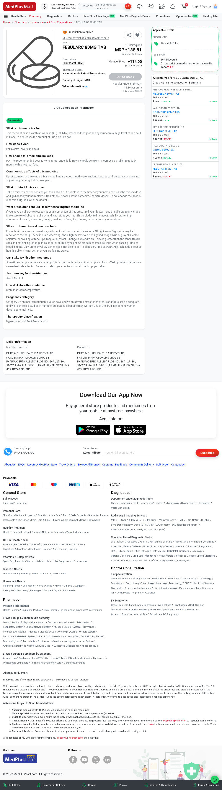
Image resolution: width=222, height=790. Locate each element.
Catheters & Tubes (55, 658)
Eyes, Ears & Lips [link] (40, 520)
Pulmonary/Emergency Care (46, 662)
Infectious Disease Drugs (42, 631)
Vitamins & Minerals (49, 636)
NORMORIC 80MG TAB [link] (166, 112)
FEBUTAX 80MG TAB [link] (165, 168)
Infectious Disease (185, 555)
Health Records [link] (11, 610)
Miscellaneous (90, 645)
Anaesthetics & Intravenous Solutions (43, 641)
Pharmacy (35, 16)
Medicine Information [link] (16, 605)
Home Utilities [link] (44, 585)
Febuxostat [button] (14, 120)
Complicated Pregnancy (130, 592)
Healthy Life (210, 16)
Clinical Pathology (120, 503)
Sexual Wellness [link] (97, 515)
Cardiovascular (27, 658)
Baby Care (21, 503)
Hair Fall (168, 609)
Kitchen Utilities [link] (63, 585)
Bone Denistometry (121, 524)
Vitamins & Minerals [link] (37, 561)
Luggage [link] (79, 585)
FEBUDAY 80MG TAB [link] (165, 131)
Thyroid (198, 541)
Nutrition (67, 636)
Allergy (188, 541)
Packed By (83, 347)
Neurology (161, 583)
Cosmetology (117, 588)
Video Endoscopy (120, 529)
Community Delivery (141, 464)
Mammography (167, 520)
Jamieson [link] (81, 561)
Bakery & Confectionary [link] (15, 590)
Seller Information (75, 86)
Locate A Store (42, 464)
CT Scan (122, 520)
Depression (150, 605)
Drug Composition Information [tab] (74, 107)
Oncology (63, 631)
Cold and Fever (133, 605)
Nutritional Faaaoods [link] (53, 532)
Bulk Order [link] (14, 785)
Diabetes (136, 546)
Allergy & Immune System (79, 641)
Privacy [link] (123, 785)
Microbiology (172, 503)
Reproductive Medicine (139, 588)
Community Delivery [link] (54, 785)
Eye (76, 636)
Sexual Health (157, 614)
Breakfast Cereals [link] (30, 532)
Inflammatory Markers (163, 560)
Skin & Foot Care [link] (74, 544)
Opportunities (187, 16)
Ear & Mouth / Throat (91, 636)
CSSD (40, 658)
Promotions (163, 16)
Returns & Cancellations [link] (163, 785)
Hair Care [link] (56, 515)
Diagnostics (54, 16)
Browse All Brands (89, 464)
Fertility (168, 541)
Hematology (204, 503)
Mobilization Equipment (92, 658)
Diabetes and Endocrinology (126, 583)
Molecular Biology (120, 507)
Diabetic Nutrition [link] (39, 573)
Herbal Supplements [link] (62, 561)
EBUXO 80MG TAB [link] (164, 149)
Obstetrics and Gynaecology (181, 578)
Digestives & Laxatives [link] (15, 549)
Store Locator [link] (50, 610)
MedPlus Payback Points (135, 16)
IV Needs (72, 658)
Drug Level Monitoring (144, 555)
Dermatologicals (12, 641)
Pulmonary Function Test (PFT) (148, 529)
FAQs (21, 464)
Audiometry (163, 524)
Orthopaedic (9, 662)
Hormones (88, 627)
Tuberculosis (124, 551)
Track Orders (67, 464)
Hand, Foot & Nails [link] (90, 520)
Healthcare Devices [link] (40, 549)
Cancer (168, 546)
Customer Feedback (114, 464)
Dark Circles (196, 605)
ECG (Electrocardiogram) (185, 524)
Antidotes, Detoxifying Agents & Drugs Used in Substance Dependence (41, 645)
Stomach (143, 560)
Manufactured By (16, 347)
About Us (10, 464)
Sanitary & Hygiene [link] (25, 515)
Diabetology (205, 578)
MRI (113, 520)
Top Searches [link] (66, 610)
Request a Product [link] (31, 610)
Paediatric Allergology (165, 588)
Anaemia (116, 546)
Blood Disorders (206, 555)
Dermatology (176, 583)
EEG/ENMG (192, 520)
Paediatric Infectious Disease (195, 588)
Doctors (73, 16)
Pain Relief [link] (20, 544)
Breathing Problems (187, 609)
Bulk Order (162, 464)
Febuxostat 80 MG (73, 63)
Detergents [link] (28, 585)
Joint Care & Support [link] (53, 544)
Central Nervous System (38, 627)
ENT (187, 583)
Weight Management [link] (77, 532)
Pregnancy (205, 546)
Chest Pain (117, 605)
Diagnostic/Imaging (74, 662)
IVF (112, 592)
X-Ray (132, 520)
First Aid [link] (7, 544)
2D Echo (204, 520)
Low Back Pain (119, 609)
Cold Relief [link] (34, 544)
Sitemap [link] (92, 785)
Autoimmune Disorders (124, 560)
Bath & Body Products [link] (74, 515)
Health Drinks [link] (10, 532)
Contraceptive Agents (14, 631)
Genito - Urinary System (83, 631)
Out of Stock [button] (125, 77)
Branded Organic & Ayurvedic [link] (60, 590)
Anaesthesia (10, 658)
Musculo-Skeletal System (67, 627)
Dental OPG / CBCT (144, 524)
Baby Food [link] (8, 503)
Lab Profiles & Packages (124, 541)
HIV (113, 551)
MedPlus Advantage (99, 16)
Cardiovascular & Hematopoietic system (68, 622)
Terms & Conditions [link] (208, 785)
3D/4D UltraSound (147, 520)
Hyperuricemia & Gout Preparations (51, 22)
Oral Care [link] (43, 515)
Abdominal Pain (139, 614)
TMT (180, 520)
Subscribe (207, 452)
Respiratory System (13, 627)
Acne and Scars (119, 614)
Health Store (14, 16)
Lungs (158, 541)
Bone (146, 546)
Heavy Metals (166, 555)
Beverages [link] (35, 590)
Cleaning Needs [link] (11, 585)
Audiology (150, 592)
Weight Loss (164, 605)
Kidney (178, 541)
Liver (150, 541)
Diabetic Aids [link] (59, 573)
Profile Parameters (142, 503)
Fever (126, 546)
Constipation (180, 605)
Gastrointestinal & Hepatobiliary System (24, 622)
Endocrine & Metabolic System (19, 636)
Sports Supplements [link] (13, 561)
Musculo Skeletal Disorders (174, 551)
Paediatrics (158, 578)
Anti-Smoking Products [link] (65, 549)
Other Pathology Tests (145, 551)
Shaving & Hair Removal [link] (65, 520)
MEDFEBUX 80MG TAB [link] (166, 93)
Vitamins (209, 541)
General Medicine (121, 578)
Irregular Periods (138, 609)
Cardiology (148, 583)
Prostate (192, 546)
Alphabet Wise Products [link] (89, 610)
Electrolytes (183, 560)
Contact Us (178, 464)
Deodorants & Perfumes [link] (16, 520)
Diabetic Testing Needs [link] (15, 573)
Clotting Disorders (120, 555)
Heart (142, 541)
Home (6, 22)
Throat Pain (156, 609)
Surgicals (23, 662)
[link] (19, 6)
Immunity (156, 546)
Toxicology (196, 551)
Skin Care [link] (8, 515)
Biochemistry (188, 503)
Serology (159, 503)
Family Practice (141, 578)
